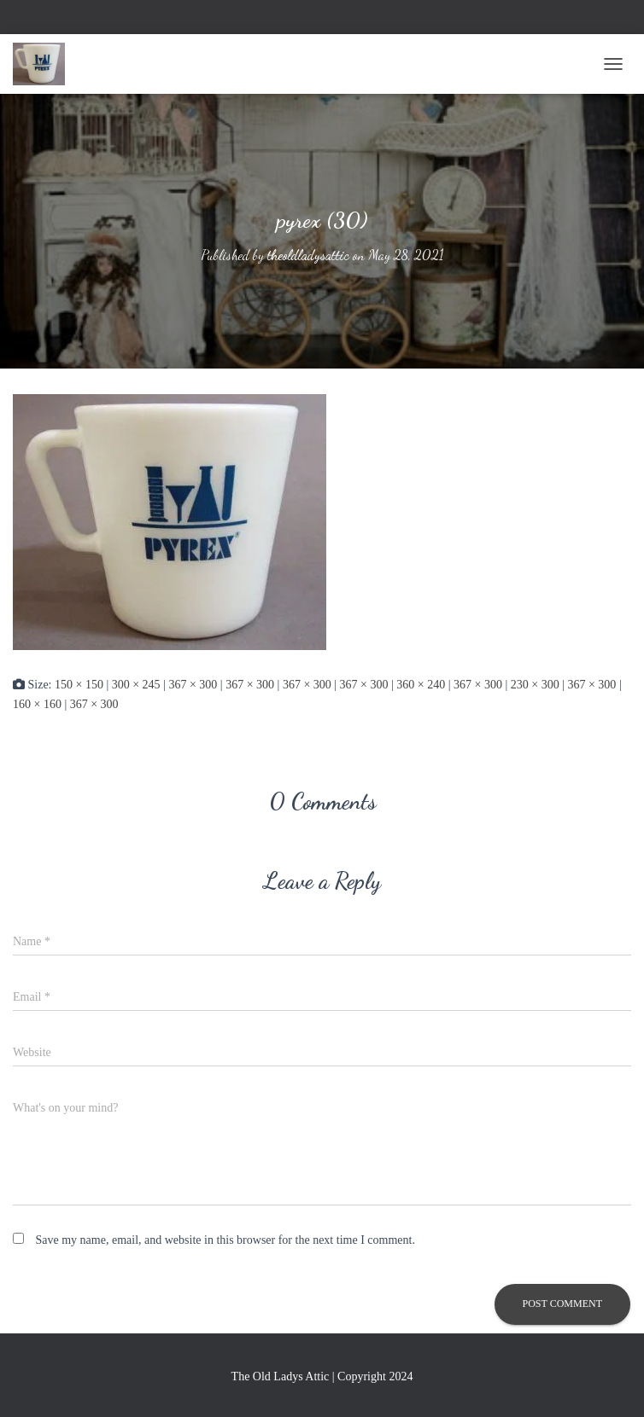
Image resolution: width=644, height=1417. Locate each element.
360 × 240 (420, 684)
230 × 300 (535, 684)
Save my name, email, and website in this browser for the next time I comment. (225, 1240)
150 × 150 (79, 684)
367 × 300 (192, 684)
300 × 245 (136, 684)
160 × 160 (37, 704)
